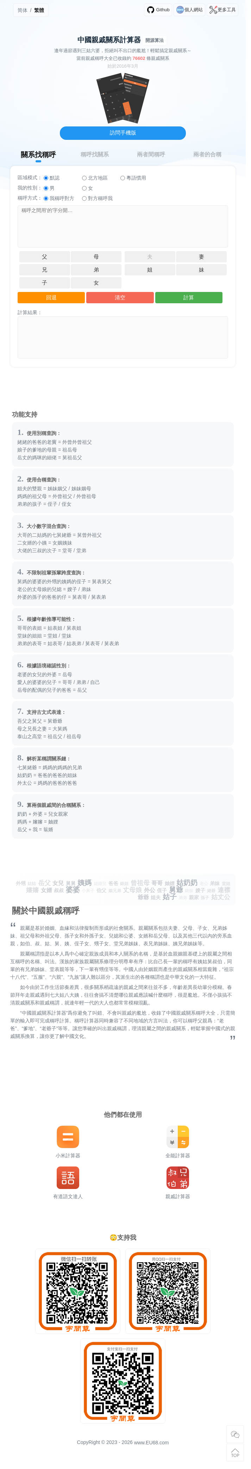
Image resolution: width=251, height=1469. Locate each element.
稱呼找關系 (95, 154)
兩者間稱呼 (151, 154)
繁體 (39, 10)
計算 (188, 297)
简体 (22, 10)
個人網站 (189, 10)
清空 (120, 297)
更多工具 (222, 10)
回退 (51, 297)
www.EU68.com (151, 1442)
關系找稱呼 (38, 154)
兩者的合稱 (207, 154)
